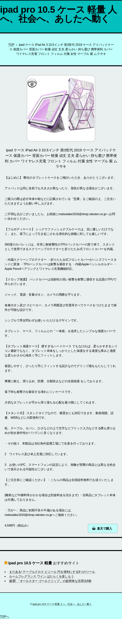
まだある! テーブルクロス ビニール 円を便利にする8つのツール (52, 571)
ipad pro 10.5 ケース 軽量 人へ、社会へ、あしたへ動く (58, 14)
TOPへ (4, 616)
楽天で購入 (104, 528)
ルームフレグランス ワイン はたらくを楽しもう (41, 576)
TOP (11, 44)
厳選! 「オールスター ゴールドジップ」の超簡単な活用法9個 (50, 581)
